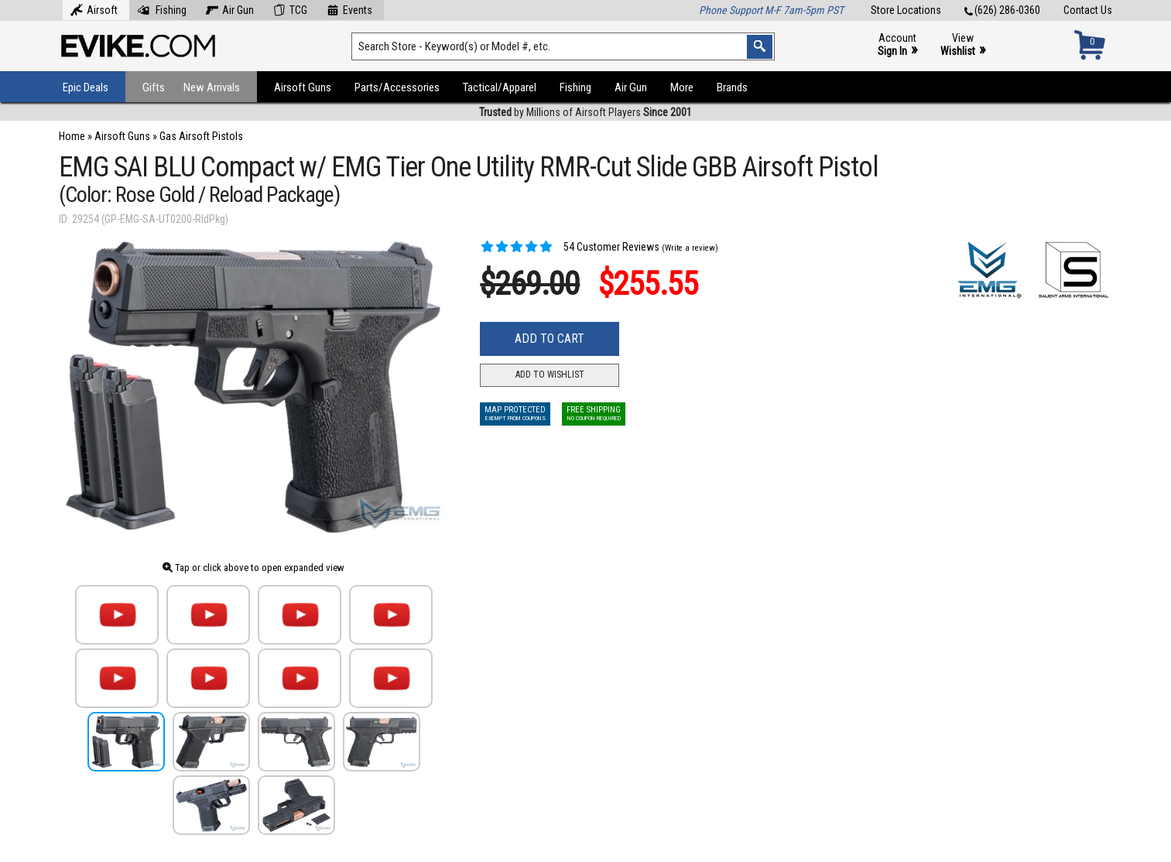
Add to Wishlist (549, 374)
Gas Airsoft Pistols (201, 136)
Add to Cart (549, 338)
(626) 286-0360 (1002, 10)
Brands (732, 87)
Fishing (162, 8)
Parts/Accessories (397, 87)
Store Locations (906, 10)
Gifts (153, 87)
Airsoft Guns (302, 87)
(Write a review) (690, 248)
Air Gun (230, 8)
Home (72, 136)
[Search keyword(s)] (563, 46)
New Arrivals (211, 87)
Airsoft (94, 8)
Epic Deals (85, 87)
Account (897, 45)
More (681, 87)
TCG (290, 8)
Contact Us (1087, 10)
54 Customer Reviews (569, 247)
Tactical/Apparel (499, 87)
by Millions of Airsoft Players (585, 112)
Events (349, 8)
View (962, 45)
